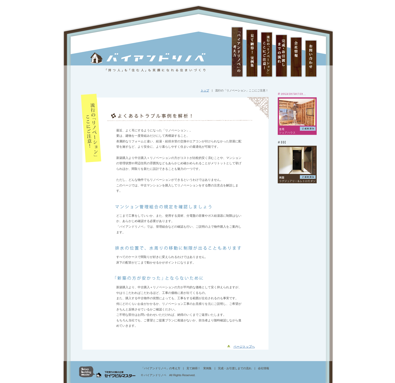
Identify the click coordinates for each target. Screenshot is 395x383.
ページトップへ (244, 346)
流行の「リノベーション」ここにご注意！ (266, 52)
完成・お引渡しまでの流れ (281, 52)
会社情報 (296, 52)
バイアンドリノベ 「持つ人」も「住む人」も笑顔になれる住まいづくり (148, 62)
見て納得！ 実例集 (252, 52)
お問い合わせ (311, 52)
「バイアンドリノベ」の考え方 (237, 52)
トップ (205, 90)
